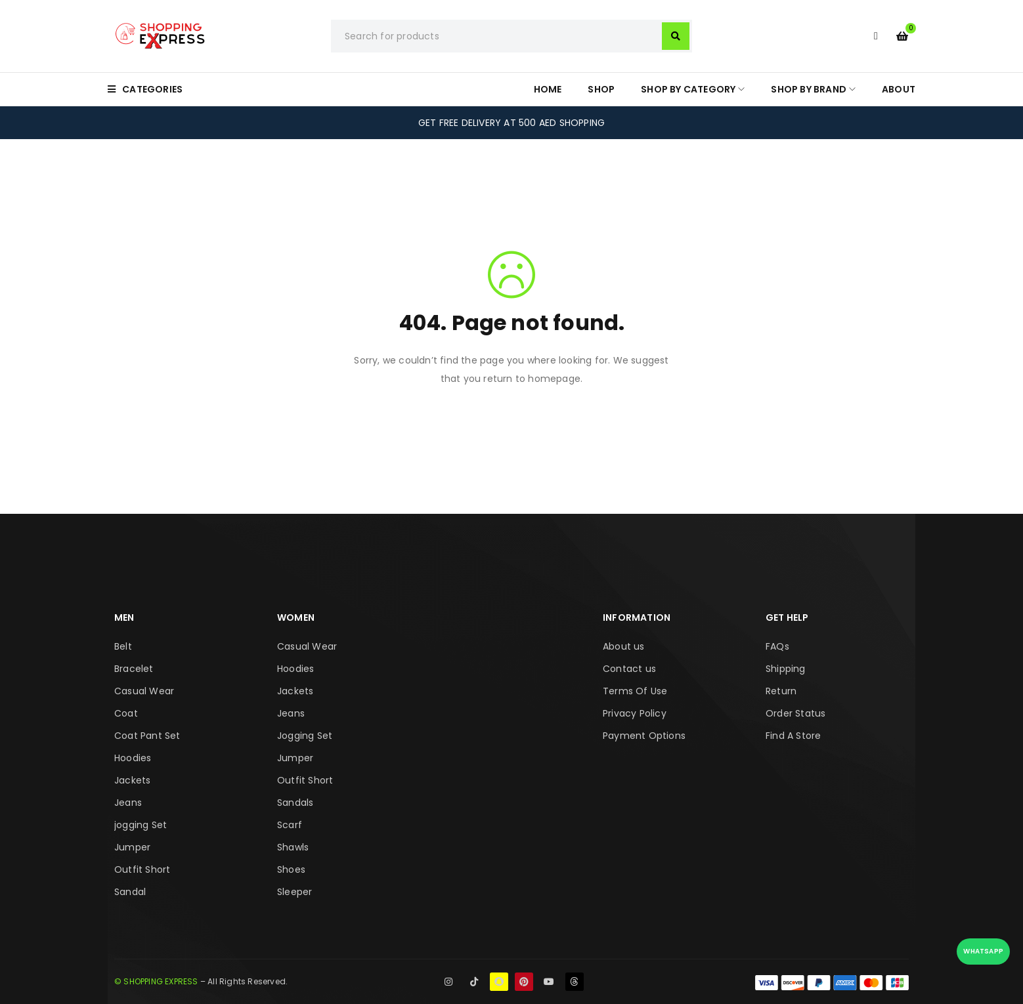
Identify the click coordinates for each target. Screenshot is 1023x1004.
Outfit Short (142, 869)
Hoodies (132, 757)
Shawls (293, 847)
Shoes (291, 869)
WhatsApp (983, 951)
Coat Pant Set (147, 735)
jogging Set (140, 824)
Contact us (629, 668)
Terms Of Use (635, 691)
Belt (123, 646)
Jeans (128, 802)
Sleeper (294, 891)
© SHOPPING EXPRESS (156, 981)
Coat (126, 713)
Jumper (132, 847)
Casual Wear (144, 691)
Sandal (130, 891)
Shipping (786, 668)
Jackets (132, 780)
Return (781, 691)
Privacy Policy (634, 713)
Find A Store (793, 735)
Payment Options (644, 735)
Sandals (295, 802)
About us (624, 646)
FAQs (777, 646)
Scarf (289, 824)
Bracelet (134, 668)
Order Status (795, 713)
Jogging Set (304, 735)
